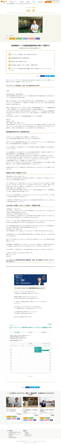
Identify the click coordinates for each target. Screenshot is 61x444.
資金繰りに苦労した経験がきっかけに (19, 61)
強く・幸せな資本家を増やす (11, 409)
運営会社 (28, 1)
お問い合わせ (40, 1)
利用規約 (24, 441)
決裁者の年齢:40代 (31, 38)
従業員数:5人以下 (12, 38)
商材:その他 (37, 38)
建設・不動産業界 (11, 3)
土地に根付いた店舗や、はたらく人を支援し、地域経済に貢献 (24, 65)
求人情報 (20, 441)
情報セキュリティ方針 (37, 441)
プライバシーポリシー (29, 441)
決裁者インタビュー (13, 1)
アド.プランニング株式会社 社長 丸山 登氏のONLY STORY (24, 54)
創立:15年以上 (25, 38)
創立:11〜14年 (8, 418)
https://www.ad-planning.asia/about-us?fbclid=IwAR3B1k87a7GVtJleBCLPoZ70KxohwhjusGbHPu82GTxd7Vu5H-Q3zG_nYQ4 (30, 266)
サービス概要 (21, 1)
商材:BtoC (18, 418)
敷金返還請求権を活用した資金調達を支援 (20, 58)
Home (7, 3)
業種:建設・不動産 (19, 38)
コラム (34, 1)
